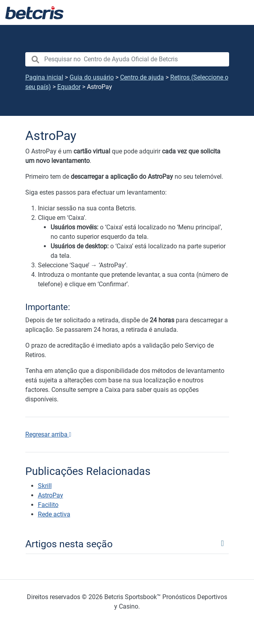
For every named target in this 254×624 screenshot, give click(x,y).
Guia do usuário (92, 77)
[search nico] (127, 59)
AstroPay (50, 495)
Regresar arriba (48, 434)
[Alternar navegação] (238, 13)
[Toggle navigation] (127, 543)
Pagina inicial (44, 77)
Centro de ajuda (142, 77)
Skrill (45, 486)
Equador (69, 87)
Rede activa (54, 514)
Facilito (48, 505)
